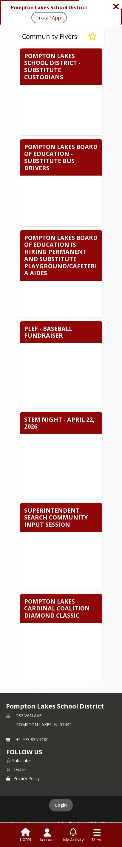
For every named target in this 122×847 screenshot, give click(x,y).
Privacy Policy (23, 778)
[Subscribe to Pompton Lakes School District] (18, 760)
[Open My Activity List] (73, 835)
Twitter (16, 769)
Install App (49, 17)
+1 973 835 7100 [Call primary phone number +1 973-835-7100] (32, 739)
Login (61, 805)
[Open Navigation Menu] (97, 835)
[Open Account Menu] (47, 835)
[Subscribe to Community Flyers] (92, 36)
